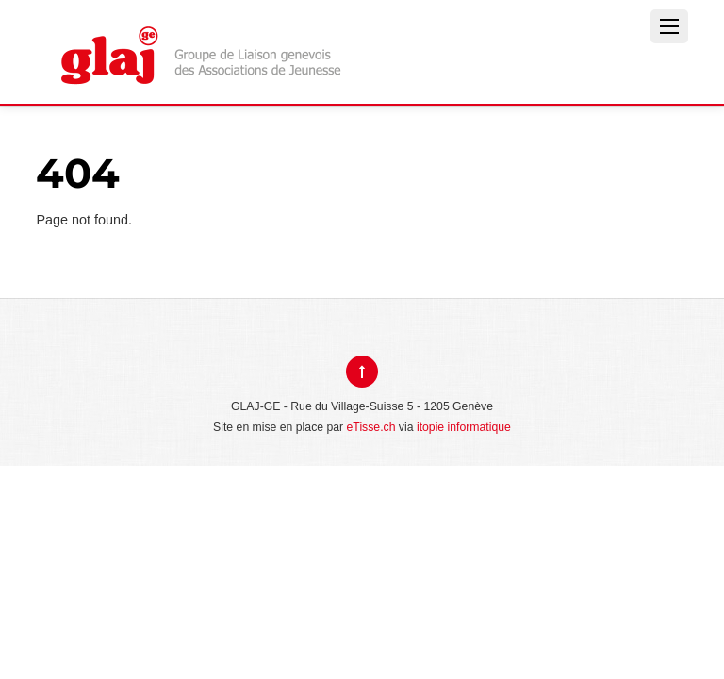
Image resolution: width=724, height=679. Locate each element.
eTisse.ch (371, 427)
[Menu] (669, 26)
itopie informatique (464, 427)
